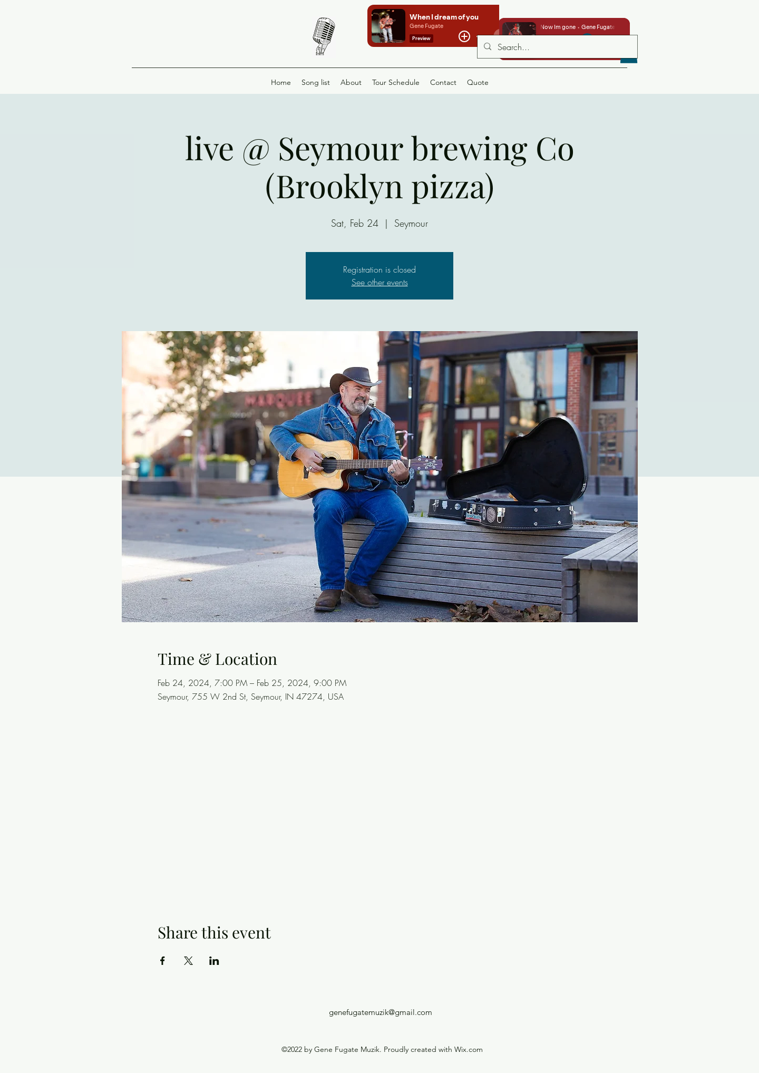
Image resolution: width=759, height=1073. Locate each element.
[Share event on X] (188, 960)
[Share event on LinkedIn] (214, 960)
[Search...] (556, 47)
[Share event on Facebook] (163, 960)
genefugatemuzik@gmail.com (380, 1012)
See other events (380, 282)
